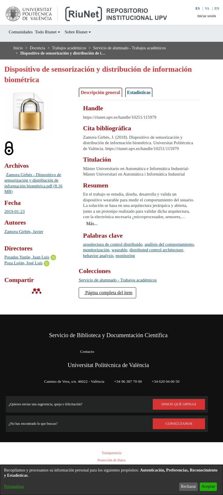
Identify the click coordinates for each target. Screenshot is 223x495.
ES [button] (193, 8)
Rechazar (184, 486)
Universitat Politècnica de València (108, 365)
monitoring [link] (175, 267)
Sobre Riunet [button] (86, 32)
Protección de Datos (111, 460)
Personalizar (15, 486)
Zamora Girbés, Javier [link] (27, 231)
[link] (125, 291)
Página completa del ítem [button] (113, 304)
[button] (180, 12)
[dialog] (111, 480)
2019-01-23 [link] (16, 211)
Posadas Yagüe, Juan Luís (30, 257)
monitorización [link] (134, 261)
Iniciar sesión (203, 16)
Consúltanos (179, 423)
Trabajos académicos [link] (75, 48)
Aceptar (206, 486)
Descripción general (104, 92)
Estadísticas (148, 92)
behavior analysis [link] (144, 267)
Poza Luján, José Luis (26, 263)
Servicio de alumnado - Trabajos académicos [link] (145, 48)
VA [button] (203, 8)
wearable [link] (161, 261)
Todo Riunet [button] (51, 32)
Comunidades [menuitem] (23, 32)
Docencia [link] (39, 48)
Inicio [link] (18, 48)
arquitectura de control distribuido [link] (118, 256)
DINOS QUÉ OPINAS (179, 404)
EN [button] (213, 8)
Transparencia (111, 453)
